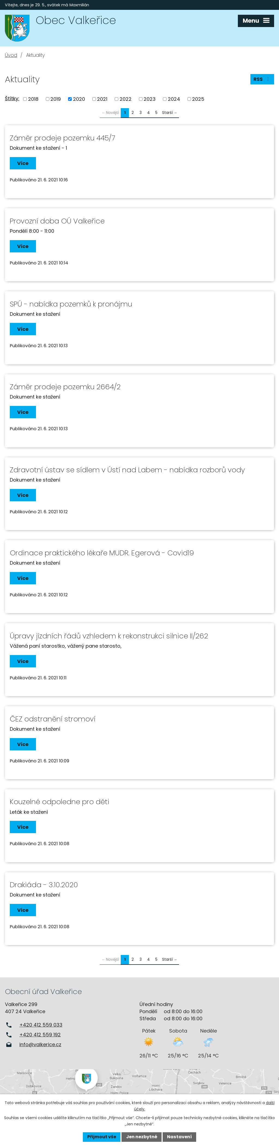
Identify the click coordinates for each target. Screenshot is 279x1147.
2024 (174, 99)
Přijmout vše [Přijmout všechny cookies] (101, 1137)
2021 (102, 99)
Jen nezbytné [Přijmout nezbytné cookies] (141, 1137)
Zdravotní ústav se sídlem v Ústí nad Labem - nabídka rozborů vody (127, 470)
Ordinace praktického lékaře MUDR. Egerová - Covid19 (102, 553)
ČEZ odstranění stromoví (52, 719)
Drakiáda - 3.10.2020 (44, 885)
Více (23, 163)
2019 (55, 99)
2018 (33, 99)
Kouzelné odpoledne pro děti (59, 802)
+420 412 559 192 (40, 1034)
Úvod (11, 55)
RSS (262, 79)
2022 (126, 99)
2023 (150, 99)
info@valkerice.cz (40, 1044)
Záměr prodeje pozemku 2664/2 (65, 387)
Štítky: (12, 98)
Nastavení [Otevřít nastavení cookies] (179, 1137)
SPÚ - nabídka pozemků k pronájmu (71, 304)
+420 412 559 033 (40, 1024)
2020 (79, 99)
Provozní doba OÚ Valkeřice (57, 221)
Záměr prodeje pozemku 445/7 (62, 138)
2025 (198, 99)
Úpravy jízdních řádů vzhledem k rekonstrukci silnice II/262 (109, 636)
